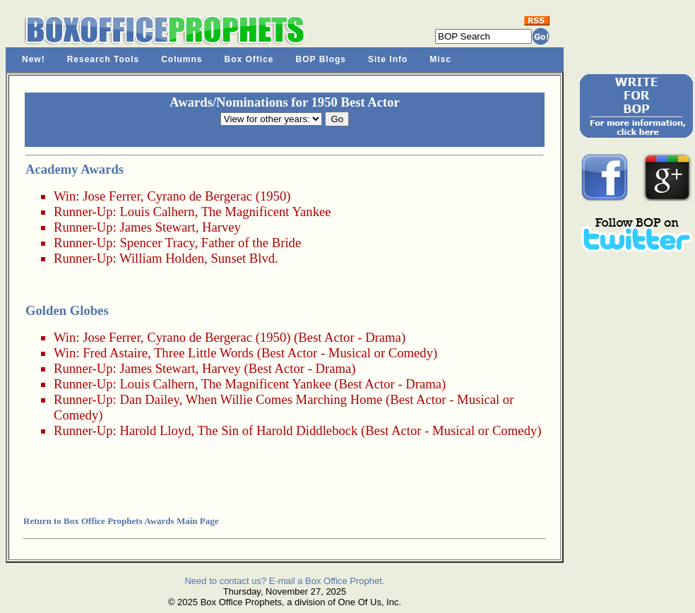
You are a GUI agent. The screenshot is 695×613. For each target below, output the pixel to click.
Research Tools (103, 59)
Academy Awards (74, 169)
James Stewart (157, 227)
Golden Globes (67, 310)
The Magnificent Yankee (266, 211)
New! (33, 59)
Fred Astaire (115, 352)
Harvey (221, 227)
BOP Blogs (321, 59)
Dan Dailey (149, 399)
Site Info (388, 59)
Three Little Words (204, 352)
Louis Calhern (156, 211)
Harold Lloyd (155, 430)
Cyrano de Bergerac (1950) (218, 196)
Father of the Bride (251, 242)
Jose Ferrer (112, 196)
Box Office (249, 59)
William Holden (161, 258)
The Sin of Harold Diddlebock (277, 430)
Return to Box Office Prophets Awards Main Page (120, 521)
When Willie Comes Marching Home (284, 399)
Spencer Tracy (156, 242)
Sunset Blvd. (244, 258)
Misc (440, 59)
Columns (181, 59)
